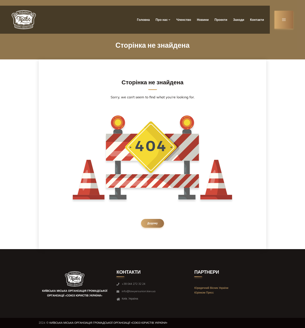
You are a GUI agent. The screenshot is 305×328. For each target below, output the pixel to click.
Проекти (221, 20)
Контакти (257, 20)
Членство (183, 20)
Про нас (162, 20)
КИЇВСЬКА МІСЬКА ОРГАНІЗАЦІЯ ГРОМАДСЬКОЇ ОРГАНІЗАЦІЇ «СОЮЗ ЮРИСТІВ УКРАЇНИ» (108, 323)
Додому (152, 223)
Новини (203, 20)
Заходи (238, 20)
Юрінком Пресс (204, 292)
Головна (143, 20)
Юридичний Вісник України (211, 288)
